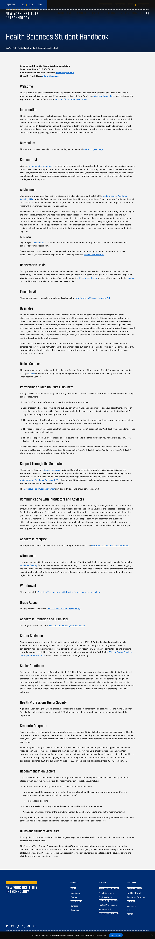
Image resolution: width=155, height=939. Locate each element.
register (130, 278)
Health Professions (108, 905)
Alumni (130, 4)
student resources (51, 470)
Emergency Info (134, 888)
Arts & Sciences (106, 893)
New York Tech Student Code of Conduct (110, 545)
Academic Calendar (136, 897)
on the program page (93, 149)
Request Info (10, 4)
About (124, 17)
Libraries (131, 901)
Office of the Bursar (88, 278)
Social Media (76, 901)
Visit (22, 4)
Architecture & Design (109, 888)
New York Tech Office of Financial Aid (92, 298)
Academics (81, 17)
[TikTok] (18, 926)
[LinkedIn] (34, 926)
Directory (74, 910)
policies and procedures (103, 96)
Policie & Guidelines (25, 48)
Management (105, 909)
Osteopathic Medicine (109, 913)
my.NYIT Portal (134, 893)
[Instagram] (12, 926)
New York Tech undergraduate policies (67, 625)
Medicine (112, 17)
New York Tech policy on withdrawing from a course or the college (69, 592)
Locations (75, 893)
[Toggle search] (147, 17)
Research (136, 17)
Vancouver (142, 4)
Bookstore (131, 906)
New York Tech (11, 48)
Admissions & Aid (64, 17)
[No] (152, 935)
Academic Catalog (28, 565)
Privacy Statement (100, 935)
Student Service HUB (94, 254)
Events (73, 897)
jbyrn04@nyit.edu (65, 72)
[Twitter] (23, 926)
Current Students (105, 4)
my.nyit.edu (38, 242)
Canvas (31, 373)
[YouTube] (29, 926)
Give (40, 4)
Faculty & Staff (120, 4)
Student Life (97, 17)
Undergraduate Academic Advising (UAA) (39, 480)
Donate (130, 914)
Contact (74, 906)
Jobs (129, 910)
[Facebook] (7, 926)
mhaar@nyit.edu (50, 76)
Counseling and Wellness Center (39, 488)
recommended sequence (40, 166)
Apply (31, 4)
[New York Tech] (22, 18)
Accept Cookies (115, 935)
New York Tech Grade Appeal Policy (63, 608)
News (73, 888)
